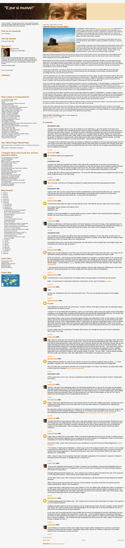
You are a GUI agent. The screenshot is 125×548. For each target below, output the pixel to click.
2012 (4, 196)
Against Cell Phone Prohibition (9, 178)
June (5, 242)
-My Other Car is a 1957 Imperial (10, 132)
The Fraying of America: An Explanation (13, 233)
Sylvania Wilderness (6, 173)
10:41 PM (50, 284)
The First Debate (8, 217)
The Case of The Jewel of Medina (12, 227)
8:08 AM (50, 397)
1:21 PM (50, 356)
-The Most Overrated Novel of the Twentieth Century (15, 133)
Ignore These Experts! (9, 222)
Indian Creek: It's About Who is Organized (12, 147)
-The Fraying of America (7, 120)
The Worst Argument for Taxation (10, 157)
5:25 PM (50, 272)
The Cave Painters (6, 181)
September (7, 208)
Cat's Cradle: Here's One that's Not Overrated (13, 182)
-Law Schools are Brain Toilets (9, 99)
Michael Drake (52, 201)
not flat (72, 262)
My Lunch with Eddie (6, 169)
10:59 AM (50, 177)
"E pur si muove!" (19, 8)
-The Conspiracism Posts (8, 127)
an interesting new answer (103, 28)
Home (83, 540)
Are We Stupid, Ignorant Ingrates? (12, 211)
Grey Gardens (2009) (7, 165)
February (6, 248)
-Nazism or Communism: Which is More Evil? (13, 103)
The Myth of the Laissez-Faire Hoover (11, 170)
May (5, 244)
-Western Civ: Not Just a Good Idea (10, 116)
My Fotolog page (5, 266)
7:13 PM (50, 381)
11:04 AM (50, 186)
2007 (4, 251)
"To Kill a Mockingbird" (7, 159)
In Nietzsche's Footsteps (7, 184)
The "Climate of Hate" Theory (9, 163)
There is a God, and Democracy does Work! (14, 213)
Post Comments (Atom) (58, 543)
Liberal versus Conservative (10, 230)
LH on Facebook (5, 33)
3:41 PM (50, 230)
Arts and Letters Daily (7, 261)
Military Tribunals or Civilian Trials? (10, 161)
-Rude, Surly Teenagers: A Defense (10, 135)
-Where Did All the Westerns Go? (10, 124)
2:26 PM (50, 495)
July (5, 241)
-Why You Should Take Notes (9, 136)
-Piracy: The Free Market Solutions (10, 115)
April (5, 245)
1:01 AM (50, 298)
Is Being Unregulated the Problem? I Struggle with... (16, 223)
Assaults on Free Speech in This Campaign (14, 224)
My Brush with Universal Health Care (11, 174)
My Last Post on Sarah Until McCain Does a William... (17, 229)
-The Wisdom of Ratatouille (8, 131)
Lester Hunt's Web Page (7, 41)
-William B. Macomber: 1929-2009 (10, 111)
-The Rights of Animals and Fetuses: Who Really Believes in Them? (19, 123)
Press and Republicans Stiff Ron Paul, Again (14, 236)
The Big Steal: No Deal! (9, 220)
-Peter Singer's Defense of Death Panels (12, 110)
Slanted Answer (53, 300)
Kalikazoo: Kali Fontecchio (8, 263)
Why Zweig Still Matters (7, 185)
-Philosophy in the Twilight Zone (9, 106)
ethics (48, 118)
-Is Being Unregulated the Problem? (10, 119)
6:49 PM (50, 534)
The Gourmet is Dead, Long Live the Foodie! (13, 180)
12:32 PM (50, 198)
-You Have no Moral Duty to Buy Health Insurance (14, 107)
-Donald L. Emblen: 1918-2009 (9, 114)
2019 (4, 192)
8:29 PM (50, 460)
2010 (4, 199)
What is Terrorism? (6, 160)
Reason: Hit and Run (6, 267)
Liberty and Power (6, 265)
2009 (4, 201)
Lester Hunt (52, 152)
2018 (4, 194)
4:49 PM (50, 247)
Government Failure (6, 164)
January (6, 250)
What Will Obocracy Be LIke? (9, 172)
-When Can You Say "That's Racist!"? (11, 108)
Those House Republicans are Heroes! (13, 219)
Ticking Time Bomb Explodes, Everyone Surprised (16, 226)
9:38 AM (50, 158)
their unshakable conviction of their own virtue (100, 412)
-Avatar (3, 102)
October (6, 207)
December (7, 204)
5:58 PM (50, 431)
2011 (4, 197)
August (6, 239)
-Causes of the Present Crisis (9, 118)
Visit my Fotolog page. (7, 70)
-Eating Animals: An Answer (8, 137)
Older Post (121, 540)
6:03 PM (50, 522)
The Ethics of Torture (6, 167)
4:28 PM (50, 371)
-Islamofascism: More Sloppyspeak (10, 129)
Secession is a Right (9, 238)
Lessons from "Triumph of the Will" (10, 176)
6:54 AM (50, 150)
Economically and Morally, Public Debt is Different (14, 168)
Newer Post (46, 540)
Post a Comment (47, 537)
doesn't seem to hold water (75, 368)
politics (51, 118)
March (6, 247)
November (7, 205)
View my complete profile (8, 65)
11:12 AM (50, 415)
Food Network (5, 262)
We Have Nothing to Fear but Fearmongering (14, 210)
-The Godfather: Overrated (8, 121)
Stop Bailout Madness (9, 214)
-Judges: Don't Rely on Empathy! (10, 112)
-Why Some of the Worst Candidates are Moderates (15, 125)
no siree (108, 281)
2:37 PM (50, 218)
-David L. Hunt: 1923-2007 (8, 128)
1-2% (115, 362)
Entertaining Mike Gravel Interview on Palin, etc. (15, 232)
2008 (4, 202)
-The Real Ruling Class (7, 104)
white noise (51, 264)
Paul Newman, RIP (8, 216)
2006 (4, 253)
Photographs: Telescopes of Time (10, 177)
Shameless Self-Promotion (10, 235)
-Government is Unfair (7, 100)
